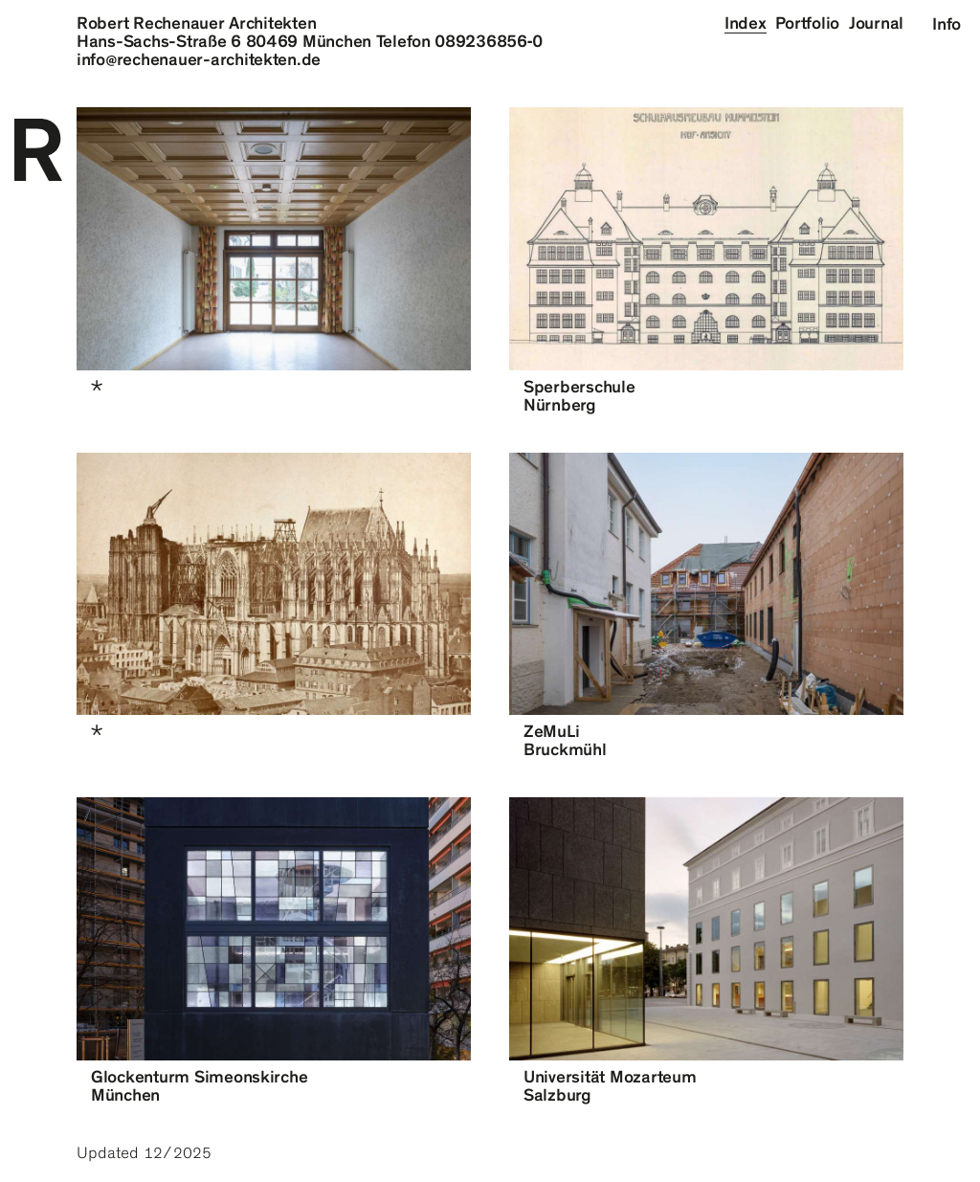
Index (745, 23)
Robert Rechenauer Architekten (196, 23)
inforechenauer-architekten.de (199, 59)
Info (946, 23)
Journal (876, 23)
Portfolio (807, 23)
